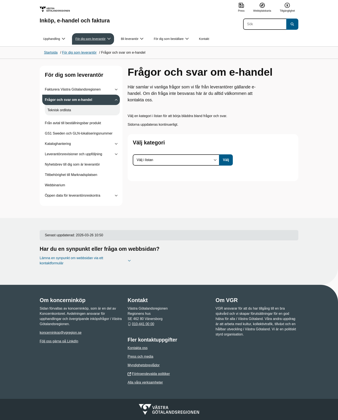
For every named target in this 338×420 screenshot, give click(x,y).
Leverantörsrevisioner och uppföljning (73, 154)
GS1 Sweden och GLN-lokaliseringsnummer (79, 133)
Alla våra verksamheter (145, 382)
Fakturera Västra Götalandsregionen (73, 89)
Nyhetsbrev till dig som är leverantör (72, 164)
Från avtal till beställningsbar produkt (73, 123)
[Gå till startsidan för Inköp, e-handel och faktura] (75, 15)
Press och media (140, 356)
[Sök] (264, 24)
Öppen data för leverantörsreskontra (72, 195)
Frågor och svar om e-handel (68, 100)
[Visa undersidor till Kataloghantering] (116, 143)
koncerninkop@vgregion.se (60, 332)
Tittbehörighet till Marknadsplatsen (71, 175)
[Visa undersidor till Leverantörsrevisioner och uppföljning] (116, 154)
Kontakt (204, 39)
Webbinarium (55, 185)
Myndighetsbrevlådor (144, 365)
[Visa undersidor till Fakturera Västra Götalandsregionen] (116, 89)
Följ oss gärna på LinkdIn (59, 341)
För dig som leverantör (74, 75)
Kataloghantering (58, 144)
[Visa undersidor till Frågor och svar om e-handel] (116, 99)
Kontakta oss (138, 348)
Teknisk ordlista (59, 110)
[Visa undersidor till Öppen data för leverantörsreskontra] (116, 195)
